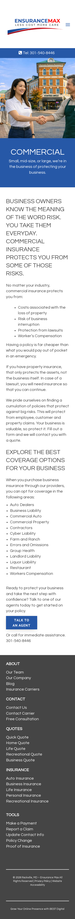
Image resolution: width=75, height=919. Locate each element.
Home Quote (17, 743)
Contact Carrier (20, 713)
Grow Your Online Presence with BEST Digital (37, 909)
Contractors (21, 528)
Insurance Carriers (22, 689)
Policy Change (19, 841)
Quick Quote (17, 737)
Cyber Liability (23, 534)
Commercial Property (29, 522)
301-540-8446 (18, 641)
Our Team (15, 672)
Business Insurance (23, 784)
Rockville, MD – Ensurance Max (40, 877)
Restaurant (20, 568)
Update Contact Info (25, 835)
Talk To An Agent (22, 623)
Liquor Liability (23, 562)
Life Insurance (19, 790)
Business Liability (25, 511)
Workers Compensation (31, 574)
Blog (10, 684)
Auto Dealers (22, 505)
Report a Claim (19, 829)
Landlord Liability (25, 556)
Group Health (22, 551)
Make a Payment (21, 823)
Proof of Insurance (23, 846)
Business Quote (20, 760)
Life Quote (15, 749)
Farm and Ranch (25, 539)
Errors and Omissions (29, 545)
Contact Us (16, 708)
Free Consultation (22, 719)
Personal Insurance (23, 795)
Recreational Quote (24, 754)
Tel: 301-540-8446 (37, 53)
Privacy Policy (42, 881)
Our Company (18, 678)
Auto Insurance (20, 778)
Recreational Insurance (27, 801)
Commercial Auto (26, 516)
